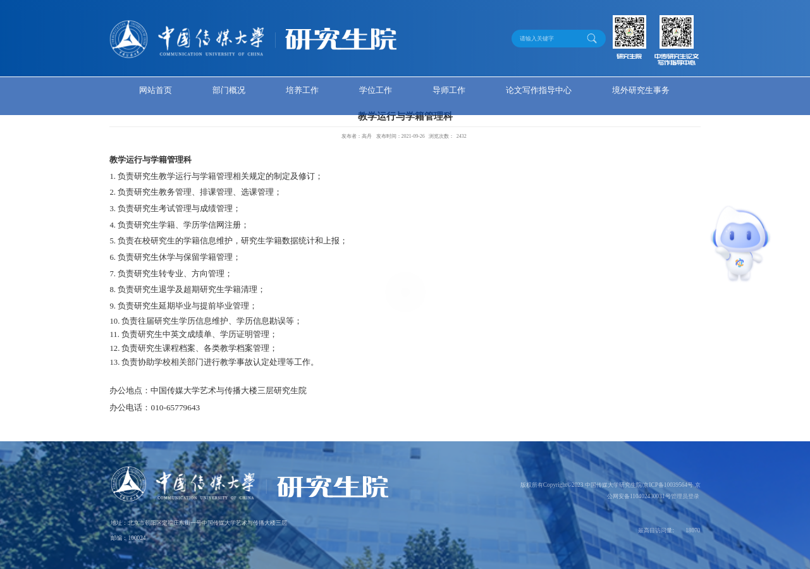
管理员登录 (685, 496)
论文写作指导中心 (539, 90)
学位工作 (375, 90)
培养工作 (302, 90)
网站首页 (155, 90)
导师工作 (449, 90)
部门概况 (228, 90)
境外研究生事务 (641, 90)
